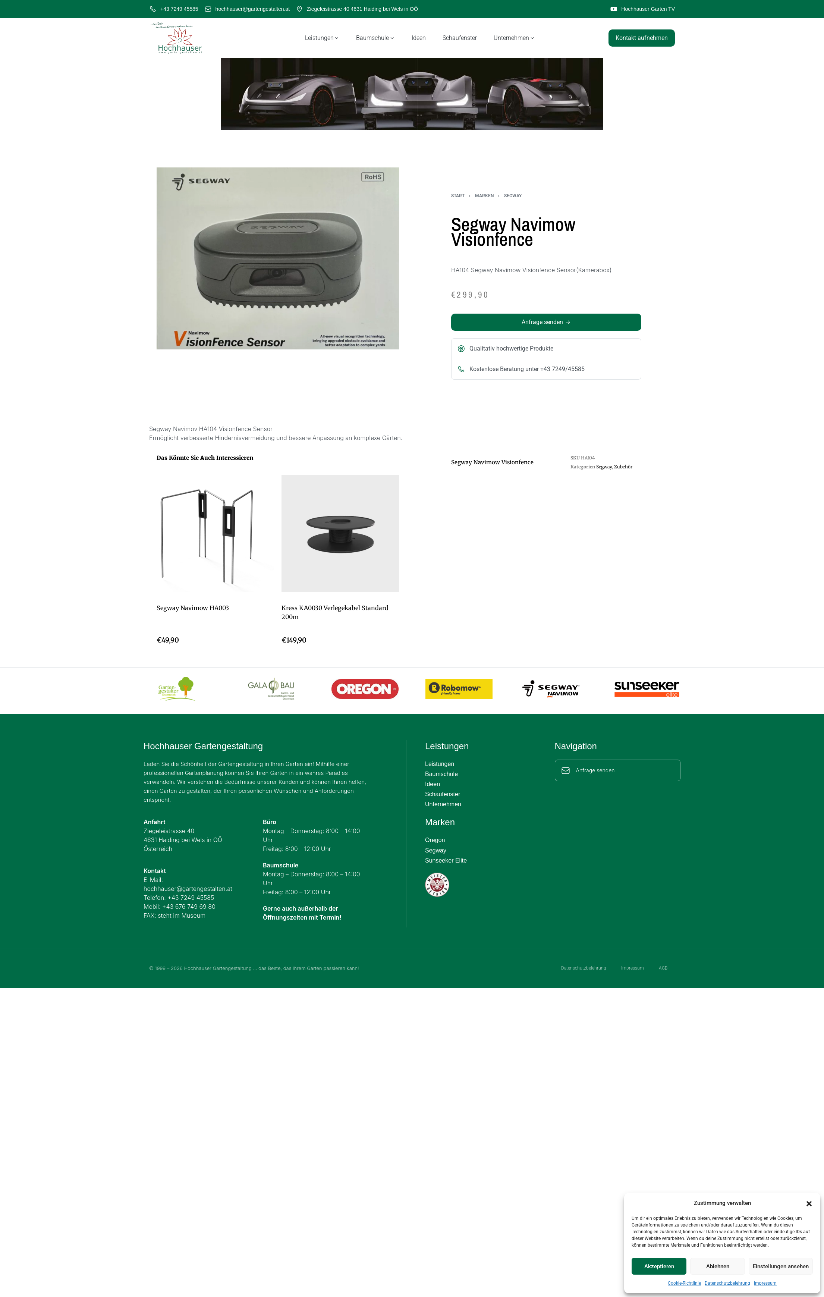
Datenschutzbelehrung (727, 1283)
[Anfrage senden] (565, 770)
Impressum (765, 1283)
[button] (809, 1203)
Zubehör (623, 467)
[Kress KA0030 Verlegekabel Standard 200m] (340, 533)
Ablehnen (717, 1266)
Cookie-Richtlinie (684, 1283)
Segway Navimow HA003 (193, 608)
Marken (484, 195)
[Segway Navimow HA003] (215, 533)
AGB (665, 968)
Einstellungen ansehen (781, 1266)
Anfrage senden (595, 770)
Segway (513, 195)
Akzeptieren (659, 1266)
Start (458, 195)
